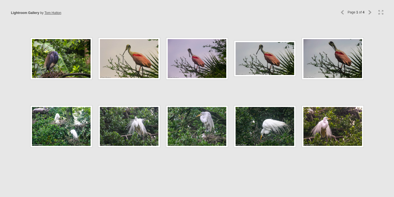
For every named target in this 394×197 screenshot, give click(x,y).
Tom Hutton (52, 13)
